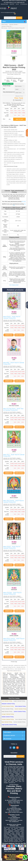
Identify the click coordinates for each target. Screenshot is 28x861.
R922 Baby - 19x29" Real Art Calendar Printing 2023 (13, 363)
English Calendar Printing (19, 701)
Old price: (17, 96)
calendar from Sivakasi (19, 665)
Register (12, 4)
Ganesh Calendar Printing (20, 708)
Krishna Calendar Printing (7, 708)
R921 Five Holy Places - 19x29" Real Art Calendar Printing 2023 (13, 409)
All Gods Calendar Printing (8, 706)
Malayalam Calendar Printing (8, 703)
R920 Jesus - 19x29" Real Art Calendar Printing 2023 (14, 455)
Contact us (27, 132)
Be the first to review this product (14, 78)
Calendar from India (6, 665)
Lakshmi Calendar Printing (20, 711)
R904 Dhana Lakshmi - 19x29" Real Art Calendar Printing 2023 (14, 639)
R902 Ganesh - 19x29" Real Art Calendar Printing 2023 (11, 547)
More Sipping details (14, 285)
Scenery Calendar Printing (19, 722)
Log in (17, 4)
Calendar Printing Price (8, 667)
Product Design (7, 85)
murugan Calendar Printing (8, 714)
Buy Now (24, 201)
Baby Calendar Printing (7, 722)
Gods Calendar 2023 (19, 669)
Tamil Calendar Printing (7, 701)
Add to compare (15, 80)
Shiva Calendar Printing (20, 706)
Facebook (10, 747)
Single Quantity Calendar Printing (9, 724)
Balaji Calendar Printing (7, 711)
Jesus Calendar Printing (20, 719)
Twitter (14, 747)
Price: (17, 98)
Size (4, 88)
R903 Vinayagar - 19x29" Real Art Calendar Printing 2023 (12, 593)
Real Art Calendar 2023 (7, 669)
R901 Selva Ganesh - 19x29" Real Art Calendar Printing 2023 (13, 501)
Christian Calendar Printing (8, 719)
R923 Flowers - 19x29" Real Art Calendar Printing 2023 (11, 317)
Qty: (4, 119)
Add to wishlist (8, 81)
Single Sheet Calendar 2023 (13, 670)
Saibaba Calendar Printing (7, 716)
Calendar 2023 (19, 667)
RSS (17, 747)
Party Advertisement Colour (9, 92)
